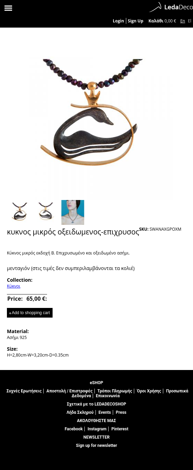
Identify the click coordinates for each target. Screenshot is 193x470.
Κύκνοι (13, 286)
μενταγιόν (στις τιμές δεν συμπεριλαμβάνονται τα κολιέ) (71, 268)
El (189, 21)
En (182, 21)
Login (118, 21)
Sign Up (136, 21)
